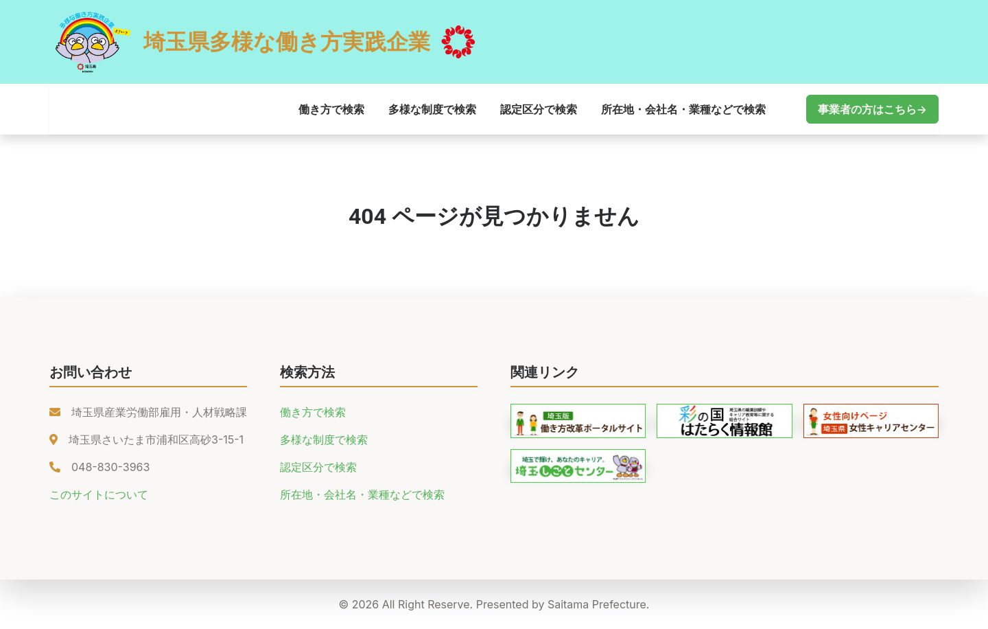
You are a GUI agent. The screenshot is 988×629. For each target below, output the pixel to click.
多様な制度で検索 (432, 109)
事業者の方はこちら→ (872, 109)
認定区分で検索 (538, 109)
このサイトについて (98, 494)
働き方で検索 (331, 109)
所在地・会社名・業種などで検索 (683, 109)
